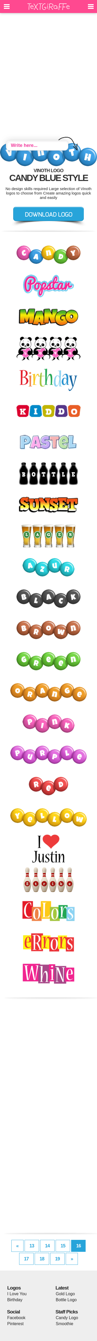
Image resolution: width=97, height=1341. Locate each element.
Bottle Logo (66, 1300)
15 (63, 1245)
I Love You (17, 1294)
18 (42, 1258)
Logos (14, 1288)
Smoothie (64, 1323)
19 (57, 1258)
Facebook (16, 1318)
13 (31, 1245)
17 (26, 1258)
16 (78, 1245)
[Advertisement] (48, 77)
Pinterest (15, 1323)
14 (47, 1245)
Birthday (15, 1300)
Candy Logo (67, 1318)
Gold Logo (65, 1294)
